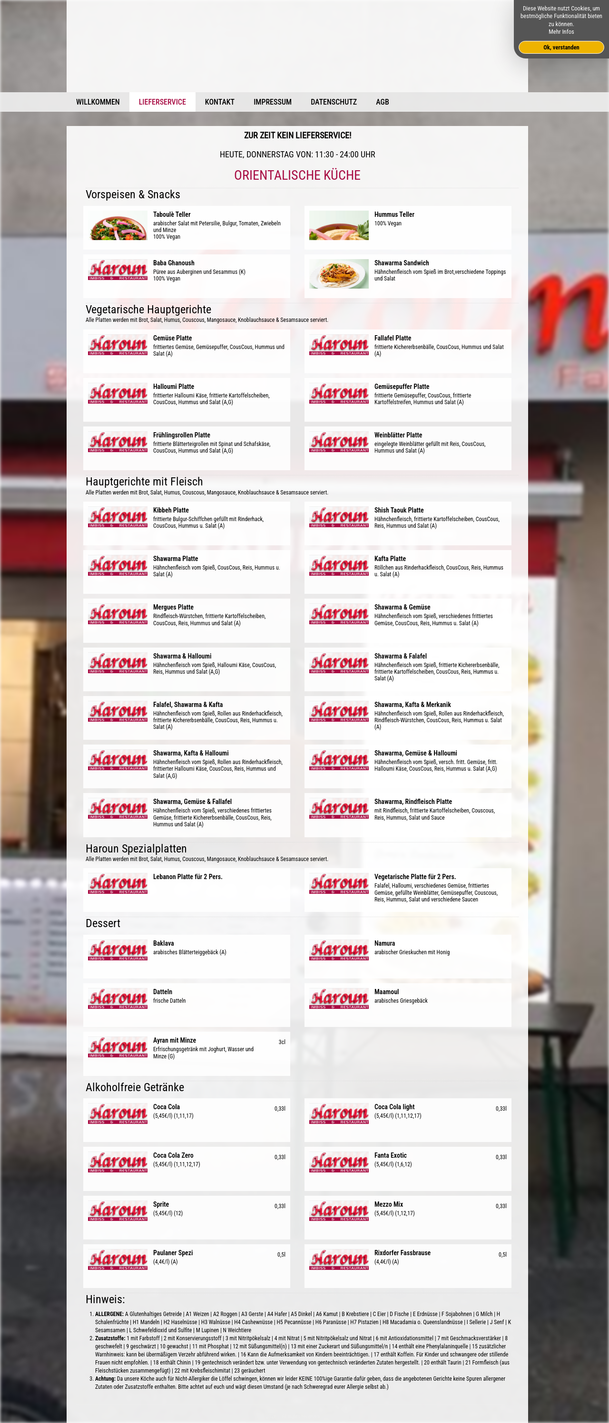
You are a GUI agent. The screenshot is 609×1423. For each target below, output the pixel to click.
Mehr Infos (561, 31)
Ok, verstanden (561, 47)
